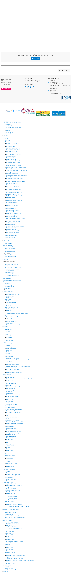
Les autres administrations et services (12, 280)
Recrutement (53, 90)
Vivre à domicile (8, 361)
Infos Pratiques (9, 562)
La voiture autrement (11, 460)
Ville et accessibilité (11, 383)
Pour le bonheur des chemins (13, 184)
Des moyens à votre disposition (13, 412)
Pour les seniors (10, 550)
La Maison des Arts (10, 533)
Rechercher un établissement (13, 369)
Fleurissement (8, 242)
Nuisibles (8, 447)
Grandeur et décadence (12, 191)
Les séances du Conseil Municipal (13, 267)
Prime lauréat (9, 340)
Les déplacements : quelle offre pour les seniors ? (17, 359)
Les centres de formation (11, 507)
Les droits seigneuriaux (11, 208)
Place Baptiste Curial (13, 495)
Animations (7, 345)
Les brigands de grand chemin (13, 215)
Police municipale (9, 511)
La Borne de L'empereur (12, 168)
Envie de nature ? (7, 565)
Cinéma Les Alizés (10, 530)
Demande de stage (9, 286)
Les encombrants (10, 429)
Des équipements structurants (13, 129)
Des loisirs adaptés (10, 388)
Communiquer (9, 414)
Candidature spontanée (10, 285)
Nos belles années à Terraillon (13, 154)
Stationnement (10, 458)
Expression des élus (9, 272)
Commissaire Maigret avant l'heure (14, 178)
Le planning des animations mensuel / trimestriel (18, 347)
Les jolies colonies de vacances (13, 213)
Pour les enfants (10, 546)
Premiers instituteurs (11, 156)
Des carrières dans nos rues (13, 148)
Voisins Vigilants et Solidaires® (12, 515)
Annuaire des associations (11, 404)
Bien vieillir (7, 353)
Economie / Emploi (8, 482)
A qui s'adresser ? (10, 393)
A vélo (6, 464)
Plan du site (52, 80)
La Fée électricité (10, 224)
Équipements (9, 557)
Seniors (5, 342)
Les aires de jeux (9, 568)
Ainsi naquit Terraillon (11, 223)
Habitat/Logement (9, 477)
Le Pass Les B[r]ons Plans (11, 248)
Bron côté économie (11, 488)
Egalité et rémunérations (55, 93)
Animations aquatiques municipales (14, 558)
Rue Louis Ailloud (12, 499)
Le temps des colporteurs (12, 186)
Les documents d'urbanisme (13, 474)
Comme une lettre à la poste (13, 143)
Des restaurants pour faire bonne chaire (15, 218)
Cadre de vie (6, 418)
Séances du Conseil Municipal (12, 269)
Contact (7, 88)
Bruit (7, 442)
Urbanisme (7, 471)
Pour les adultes (10, 549)
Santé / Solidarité (7, 374)
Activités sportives (9, 544)
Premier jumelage (10, 197)
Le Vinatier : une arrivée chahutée (14, 221)
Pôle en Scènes (10, 525)
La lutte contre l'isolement (12, 358)
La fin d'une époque (11, 159)
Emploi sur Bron (8, 329)
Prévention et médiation (10, 512)
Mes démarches (7, 278)
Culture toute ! (9, 320)
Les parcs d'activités (11, 487)
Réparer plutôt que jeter (12, 437)
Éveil (7, 301)
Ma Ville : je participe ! (8, 254)
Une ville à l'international (11, 235)
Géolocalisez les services (11, 277)
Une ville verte (6, 240)
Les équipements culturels (11, 522)
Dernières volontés (10, 146)
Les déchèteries (10, 426)
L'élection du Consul (11, 207)
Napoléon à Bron (10, 180)
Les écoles (9, 310)
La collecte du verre (11, 428)
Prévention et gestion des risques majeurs (15, 517)
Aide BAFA (8, 336)
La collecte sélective (11, 425)
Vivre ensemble (8, 441)
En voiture (7, 456)
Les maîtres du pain (11, 227)
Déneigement (9, 450)
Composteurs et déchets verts (13, 431)
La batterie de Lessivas (11, 229)
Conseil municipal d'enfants (11, 258)
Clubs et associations (10, 563)
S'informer (8, 355)
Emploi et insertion (9, 501)
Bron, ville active (9, 132)
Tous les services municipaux (12, 275)
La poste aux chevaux (11, 211)
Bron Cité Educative (9, 323)
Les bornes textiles (10, 434)
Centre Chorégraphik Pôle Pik (15, 528)
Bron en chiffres (8, 124)
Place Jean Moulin (12, 496)
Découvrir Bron (6, 135)
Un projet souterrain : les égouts (14, 200)
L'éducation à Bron (10, 296)
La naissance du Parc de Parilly (13, 164)
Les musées (8, 238)
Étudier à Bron (8, 328)
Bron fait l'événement (8, 250)
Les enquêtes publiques (12, 476)
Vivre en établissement (10, 367)
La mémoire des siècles (12, 151)
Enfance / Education (8, 291)
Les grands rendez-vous (10, 251)
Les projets (5, 259)
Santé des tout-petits (11, 302)
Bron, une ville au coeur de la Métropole (12, 122)
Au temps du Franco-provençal (13, 188)
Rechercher (35, 58)
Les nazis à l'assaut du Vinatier (13, 165)
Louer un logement (11, 479)
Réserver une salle (10, 410)
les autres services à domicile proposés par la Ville (18, 366)
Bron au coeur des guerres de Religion (15, 226)
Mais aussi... (9, 130)
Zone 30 (8, 461)
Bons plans (7, 331)
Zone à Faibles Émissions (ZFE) (13, 463)
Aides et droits (8, 391)
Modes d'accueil (10, 305)
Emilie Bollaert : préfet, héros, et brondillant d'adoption (19, 234)
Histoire (6, 138)
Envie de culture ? (7, 520)
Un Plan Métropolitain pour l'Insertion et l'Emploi (17, 506)
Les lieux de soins (10, 377)
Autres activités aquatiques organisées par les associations (20, 560)
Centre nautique (9, 554)
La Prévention (9, 356)
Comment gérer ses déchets (12, 420)
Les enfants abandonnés (12, 153)
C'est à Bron (9, 297)
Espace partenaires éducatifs (13, 324)
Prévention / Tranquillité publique (11, 509)
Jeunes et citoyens (9, 332)
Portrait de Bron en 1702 (12, 205)
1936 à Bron (9, 204)
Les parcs (7, 566)
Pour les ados (9, 547)
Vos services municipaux (9, 274)
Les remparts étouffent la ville (13, 161)
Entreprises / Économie (10, 484)
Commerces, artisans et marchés (12, 490)
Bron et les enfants (9, 293)
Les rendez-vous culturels (11, 538)
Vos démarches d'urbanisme (13, 472)
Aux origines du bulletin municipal (14, 199)
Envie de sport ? (7, 542)
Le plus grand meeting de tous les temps (16, 167)
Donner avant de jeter (11, 439)
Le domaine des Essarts (12, 173)
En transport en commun (11, 455)
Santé (6, 375)
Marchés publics (7, 288)
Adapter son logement (11, 390)
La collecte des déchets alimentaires (15, 422)
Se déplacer (9, 385)
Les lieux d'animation (11, 348)
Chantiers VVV (9, 339)
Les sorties (9, 350)
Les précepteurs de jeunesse (13, 194)
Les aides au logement (11, 480)
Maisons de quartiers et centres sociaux (14, 406)
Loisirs (6, 315)
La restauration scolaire (11, 312)
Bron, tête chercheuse (10, 133)
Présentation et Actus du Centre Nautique (16, 555)
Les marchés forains (11, 493)
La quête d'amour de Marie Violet (14, 192)
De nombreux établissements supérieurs (14, 246)
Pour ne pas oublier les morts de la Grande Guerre (18, 172)
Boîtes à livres (9, 536)
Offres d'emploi (8, 283)
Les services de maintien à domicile (14, 363)
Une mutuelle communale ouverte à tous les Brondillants (20, 379)
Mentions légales (54, 82)
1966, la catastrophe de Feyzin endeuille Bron (17, 175)
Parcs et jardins (8, 243)
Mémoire (7, 141)
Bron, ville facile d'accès (10, 126)
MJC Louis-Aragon (10, 531)
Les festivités (9, 351)
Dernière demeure (10, 145)
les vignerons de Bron (11, 157)
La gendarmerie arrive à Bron (13, 231)
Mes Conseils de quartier (11, 256)
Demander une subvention (12, 417)
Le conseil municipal (8, 262)
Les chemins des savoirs (10, 570)
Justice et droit (9, 401)
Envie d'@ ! (5, 571)
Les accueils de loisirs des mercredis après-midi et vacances (20, 316)
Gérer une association (10, 407)
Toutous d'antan (10, 219)
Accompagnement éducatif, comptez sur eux (17, 313)
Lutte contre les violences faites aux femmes (17, 394)
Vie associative (6, 402)
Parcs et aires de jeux (11, 321)
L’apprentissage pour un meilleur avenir (15, 176)
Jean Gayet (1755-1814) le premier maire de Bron (17, 170)
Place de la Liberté (12, 498)
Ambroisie (8, 452)
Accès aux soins (10, 380)
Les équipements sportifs (11, 552)
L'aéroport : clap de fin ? (12, 183)
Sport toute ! (9, 318)
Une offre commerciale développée (15, 492)
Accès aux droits (9, 514)
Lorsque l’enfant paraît (11, 216)
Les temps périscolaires (12, 309)
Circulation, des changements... (12, 468)
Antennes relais (10, 445)
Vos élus (7, 266)
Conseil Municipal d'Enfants (12, 294)
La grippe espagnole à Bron (13, 149)
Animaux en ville (10, 444)
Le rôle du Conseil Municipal (11, 264)
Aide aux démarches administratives (15, 398)
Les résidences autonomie (12, 371)
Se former (8, 415)
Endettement (9, 399)
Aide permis (9, 337)
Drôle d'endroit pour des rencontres (14, 541)
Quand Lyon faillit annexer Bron (13, 162)
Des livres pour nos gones (12, 232)
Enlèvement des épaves (12, 449)
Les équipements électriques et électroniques (17, 433)
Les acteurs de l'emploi (11, 503)
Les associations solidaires (12, 396)
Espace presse (53, 88)
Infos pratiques (9, 304)
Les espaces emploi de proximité (14, 504)
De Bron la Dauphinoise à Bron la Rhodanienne (17, 196)
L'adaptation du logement (12, 364)
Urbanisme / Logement (9, 469)
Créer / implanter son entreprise (14, 485)
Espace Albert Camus (13, 527)
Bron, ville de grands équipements (13, 127)
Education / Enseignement (11, 307)
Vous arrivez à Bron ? (10, 137)
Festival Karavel (10, 539)
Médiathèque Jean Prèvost (12, 523)
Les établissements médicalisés (14, 372)
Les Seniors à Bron (9, 344)
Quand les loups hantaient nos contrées (15, 181)
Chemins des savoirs (10, 237)
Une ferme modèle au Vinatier (13, 189)
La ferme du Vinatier (11, 534)
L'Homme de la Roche (11, 202)
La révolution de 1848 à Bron (13, 210)
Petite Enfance (8, 299)
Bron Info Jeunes (9, 334)
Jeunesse (5, 326)
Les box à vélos (10, 466)
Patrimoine (7, 140)
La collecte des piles (11, 436)
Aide (51, 91)
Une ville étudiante (7, 245)
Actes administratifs (9, 270)
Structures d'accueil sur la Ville (13, 386)
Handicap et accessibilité (11, 382)
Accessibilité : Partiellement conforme (59, 84)
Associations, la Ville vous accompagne (14, 409)
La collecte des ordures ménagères (14, 423)
